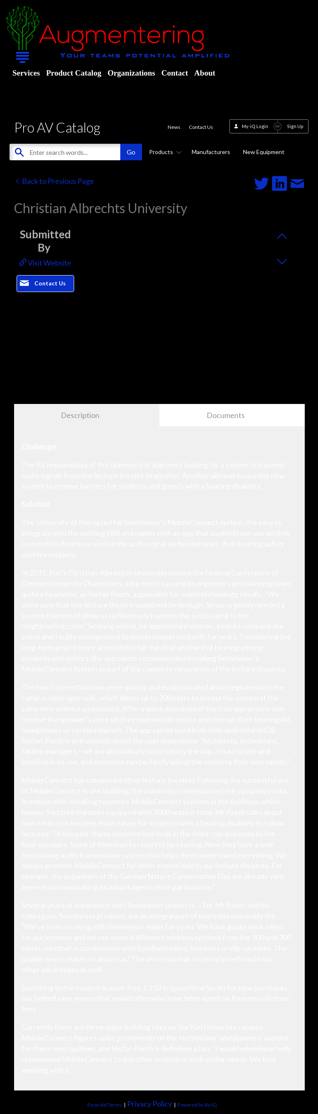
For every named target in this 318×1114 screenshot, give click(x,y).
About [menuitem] (204, 73)
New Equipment (263, 151)
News (174, 127)
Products (164, 151)
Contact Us (201, 127)
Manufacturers (211, 151)
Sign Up (295, 126)
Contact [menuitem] (174, 73)
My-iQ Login (255, 126)
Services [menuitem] (26, 73)
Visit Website (45, 262)
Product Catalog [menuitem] (73, 73)
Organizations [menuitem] (131, 73)
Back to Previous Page (54, 180)
